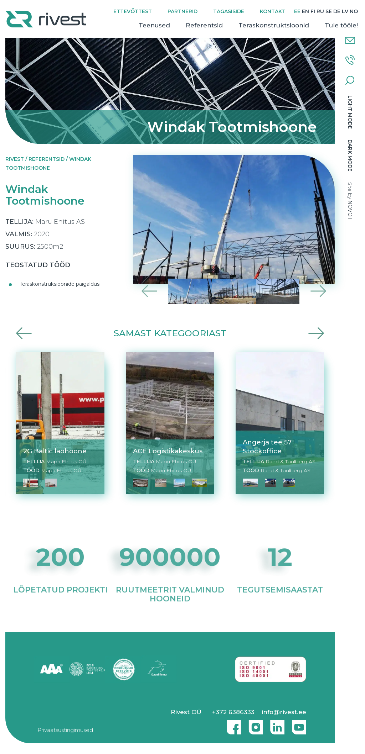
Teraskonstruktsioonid (273, 25)
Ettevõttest (132, 11)
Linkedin (275, 724)
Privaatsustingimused (65, 730)
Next (318, 291)
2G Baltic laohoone (55, 451)
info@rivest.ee (284, 712)
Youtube (299, 724)
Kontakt (273, 11)
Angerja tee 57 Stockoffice (267, 446)
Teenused (154, 25)
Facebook (232, 724)
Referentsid (204, 25)
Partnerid (182, 11)
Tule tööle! (341, 25)
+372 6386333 (233, 712)
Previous (150, 291)
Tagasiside (228, 11)
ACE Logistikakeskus (167, 451)
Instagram (253, 724)
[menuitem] (297, 11)
